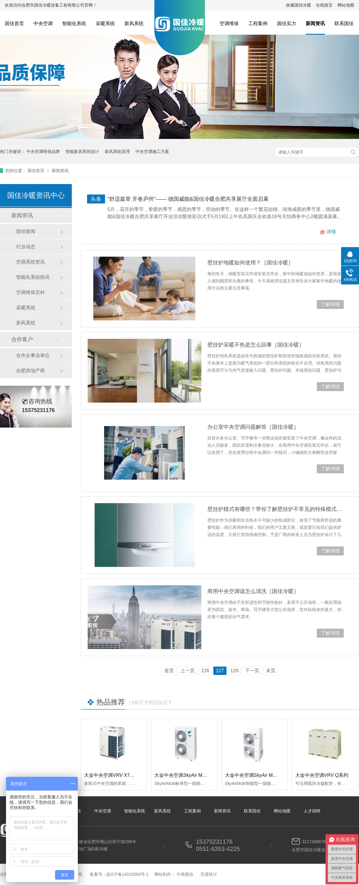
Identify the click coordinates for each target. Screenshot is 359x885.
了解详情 (330, 304)
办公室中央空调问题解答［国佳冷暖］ (253, 427)
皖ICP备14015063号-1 (127, 874)
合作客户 (22, 339)
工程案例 (257, 23)
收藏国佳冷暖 (298, 5)
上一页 (187, 670)
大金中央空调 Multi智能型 (259, 775)
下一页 (252, 670)
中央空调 (43, 23)
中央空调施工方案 (152, 151)
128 (234, 670)
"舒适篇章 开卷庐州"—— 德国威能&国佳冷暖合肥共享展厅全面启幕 (188, 199)
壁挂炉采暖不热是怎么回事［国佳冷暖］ (255, 345)
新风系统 (134, 23)
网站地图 (345, 5)
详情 (331, 231)
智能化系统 (74, 23)
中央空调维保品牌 (43, 151)
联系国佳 (344, 23)
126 (205, 670)
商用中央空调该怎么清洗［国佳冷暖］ (253, 591)
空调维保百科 (30, 292)
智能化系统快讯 (33, 277)
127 (220, 670)
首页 (169, 670)
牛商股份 (185, 874)
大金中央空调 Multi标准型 (188, 775)
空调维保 (229, 23)
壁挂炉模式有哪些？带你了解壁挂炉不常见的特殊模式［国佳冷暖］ (275, 509)
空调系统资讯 (30, 261)
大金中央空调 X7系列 (111, 775)
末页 (271, 670)
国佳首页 (14, 23)
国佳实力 (286, 23)
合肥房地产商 (30, 370)
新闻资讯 (315, 23)
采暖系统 (105, 23)
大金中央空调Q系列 (322, 775)
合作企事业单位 (33, 355)
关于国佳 (72, 811)
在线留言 (324, 5)
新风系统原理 (117, 151)
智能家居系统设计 (82, 151)
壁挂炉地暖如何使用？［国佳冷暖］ (250, 263)
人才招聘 (312, 811)
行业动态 (25, 246)
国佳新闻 (25, 231)
